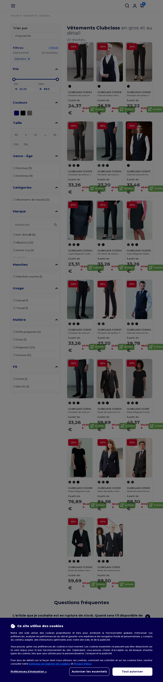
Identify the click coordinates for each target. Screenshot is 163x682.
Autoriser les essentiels (89, 671)
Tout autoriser (132, 671)
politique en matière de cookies (49, 663)
